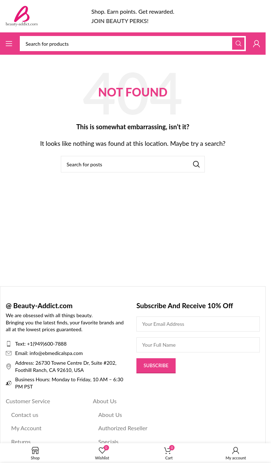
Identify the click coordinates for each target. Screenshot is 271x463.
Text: (21, 344)
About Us (105, 400)
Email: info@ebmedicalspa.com (49, 353)
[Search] (133, 43)
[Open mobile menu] (9, 43)
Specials (108, 441)
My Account (26, 427)
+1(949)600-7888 (47, 344)
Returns (21, 441)
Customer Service (28, 400)
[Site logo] (21, 15)
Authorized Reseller (123, 427)
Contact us (24, 414)
